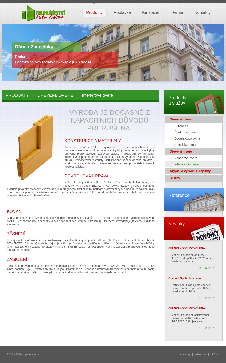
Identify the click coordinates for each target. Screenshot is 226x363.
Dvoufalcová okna (187, 138)
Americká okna (185, 145)
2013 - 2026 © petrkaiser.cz (24, 354)
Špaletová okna (185, 132)
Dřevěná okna (180, 119)
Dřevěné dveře (181, 151)
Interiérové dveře (186, 164)
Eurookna (181, 126)
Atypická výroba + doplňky (190, 171)
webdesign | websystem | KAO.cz (198, 354)
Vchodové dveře (186, 158)
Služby (175, 178)
